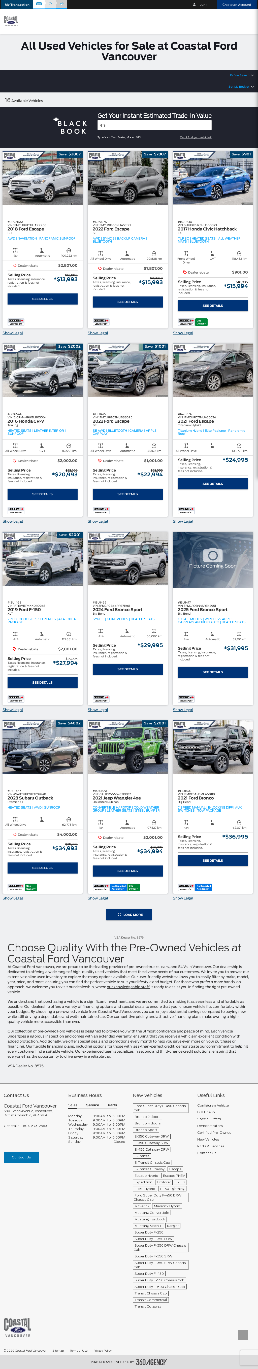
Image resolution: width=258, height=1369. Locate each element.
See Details (42, 298)
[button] (17, 4)
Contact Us (21, 1157)
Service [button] (92, 1105)
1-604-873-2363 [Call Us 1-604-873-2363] (33, 1126)
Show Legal (13, 333)
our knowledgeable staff (128, 987)
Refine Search (239, 75)
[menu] (249, 21)
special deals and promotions (104, 1041)
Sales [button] (72, 1105)
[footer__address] (32, 1113)
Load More (130, 914)
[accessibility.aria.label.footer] (151, 1362)
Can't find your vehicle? (196, 137)
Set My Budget (239, 86)
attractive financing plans (179, 1017)
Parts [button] (112, 1105)
